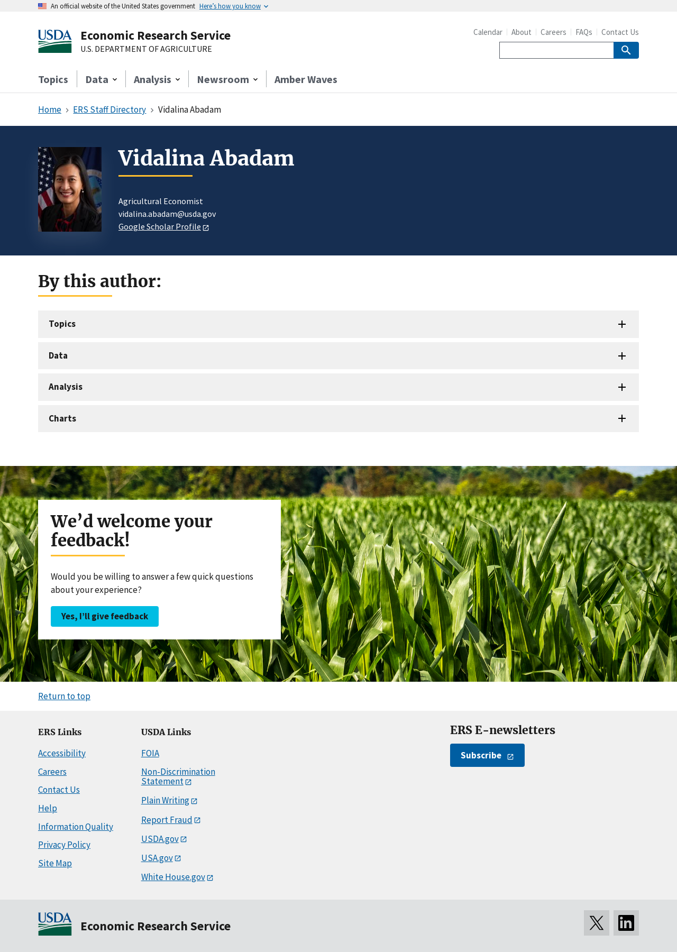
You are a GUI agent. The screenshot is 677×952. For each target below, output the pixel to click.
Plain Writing (165, 800)
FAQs (583, 32)
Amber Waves (306, 79)
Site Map (55, 863)
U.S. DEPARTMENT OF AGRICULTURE (146, 49)
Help (47, 808)
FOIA (150, 753)
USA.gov (157, 858)
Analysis (66, 386)
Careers (553, 32)
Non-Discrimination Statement (178, 777)
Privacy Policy (64, 844)
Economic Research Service (155, 35)
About (521, 32)
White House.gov (173, 877)
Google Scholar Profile (159, 226)
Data (58, 355)
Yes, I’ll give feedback (104, 616)
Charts (62, 418)
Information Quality (75, 826)
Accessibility (62, 753)
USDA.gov (160, 839)
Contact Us (620, 32)
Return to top (64, 696)
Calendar (487, 32)
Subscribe (481, 755)
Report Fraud (167, 820)
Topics (53, 79)
